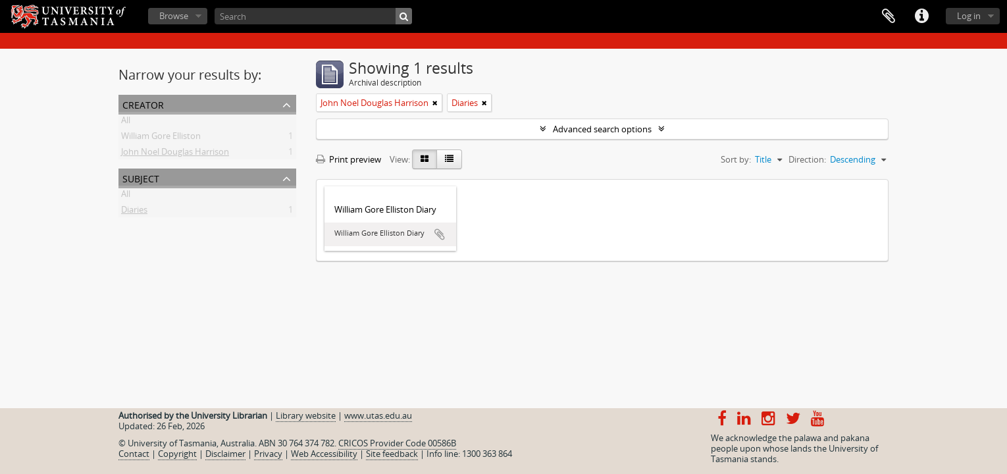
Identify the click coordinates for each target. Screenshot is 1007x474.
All (125, 122)
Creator (143, 104)
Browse (173, 16)
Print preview (348, 159)
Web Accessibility (324, 454)
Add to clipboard (439, 234)
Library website (306, 415)
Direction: (807, 159)
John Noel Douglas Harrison (175, 154)
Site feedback (392, 454)
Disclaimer (225, 454)
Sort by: (736, 159)
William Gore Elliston (161, 138)
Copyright (177, 454)
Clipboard (888, 16)
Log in (969, 16)
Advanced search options (602, 129)
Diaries (134, 212)
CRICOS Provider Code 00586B (397, 443)
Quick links (921, 16)
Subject (140, 177)
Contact (133, 454)
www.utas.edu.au (378, 415)
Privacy (268, 454)
